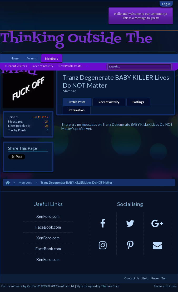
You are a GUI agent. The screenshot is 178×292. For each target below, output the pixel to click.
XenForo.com (48, 216)
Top (163, 278)
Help (145, 278)
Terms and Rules (165, 286)
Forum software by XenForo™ (38, 286)
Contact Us (131, 278)
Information (77, 110)
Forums (32, 58)
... (87, 66)
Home (15, 58)
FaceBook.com (48, 227)
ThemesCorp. (110, 286)
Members (51, 58)
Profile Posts (77, 102)
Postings (138, 102)
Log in (166, 4)
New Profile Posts (70, 66)
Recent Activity (108, 102)
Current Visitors (16, 66)
